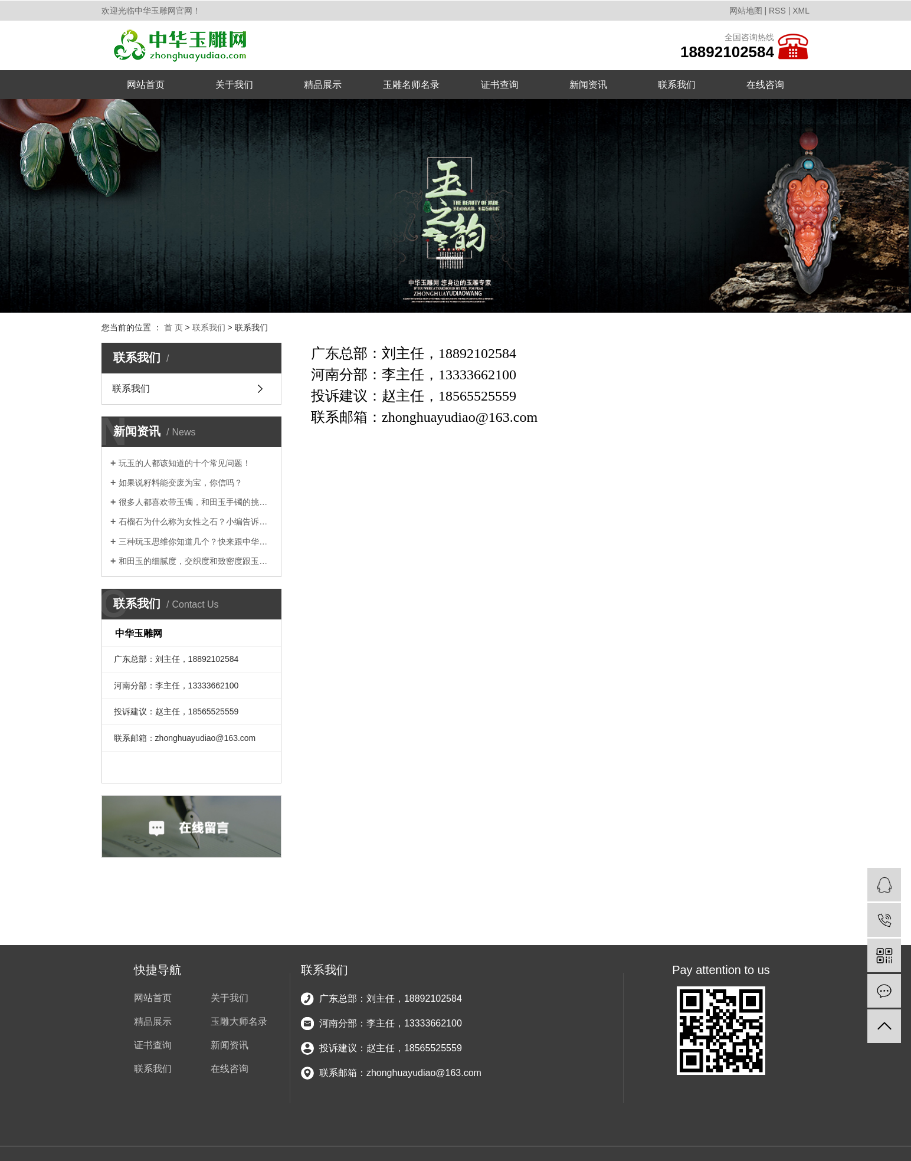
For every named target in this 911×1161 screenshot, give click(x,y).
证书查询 (500, 85)
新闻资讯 (588, 85)
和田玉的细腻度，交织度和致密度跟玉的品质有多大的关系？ (196, 561)
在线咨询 (765, 85)
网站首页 (146, 85)
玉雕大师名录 (239, 1021)
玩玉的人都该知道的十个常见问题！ (185, 463)
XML (801, 10)
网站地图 (745, 10)
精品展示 (323, 85)
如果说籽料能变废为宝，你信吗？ (181, 482)
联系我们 (677, 85)
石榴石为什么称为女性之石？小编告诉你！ (196, 521)
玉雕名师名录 (411, 85)
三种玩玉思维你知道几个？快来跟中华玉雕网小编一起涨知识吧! (196, 541)
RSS (777, 10)
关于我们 (234, 85)
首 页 (173, 327)
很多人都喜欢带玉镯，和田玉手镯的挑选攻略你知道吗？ (196, 502)
